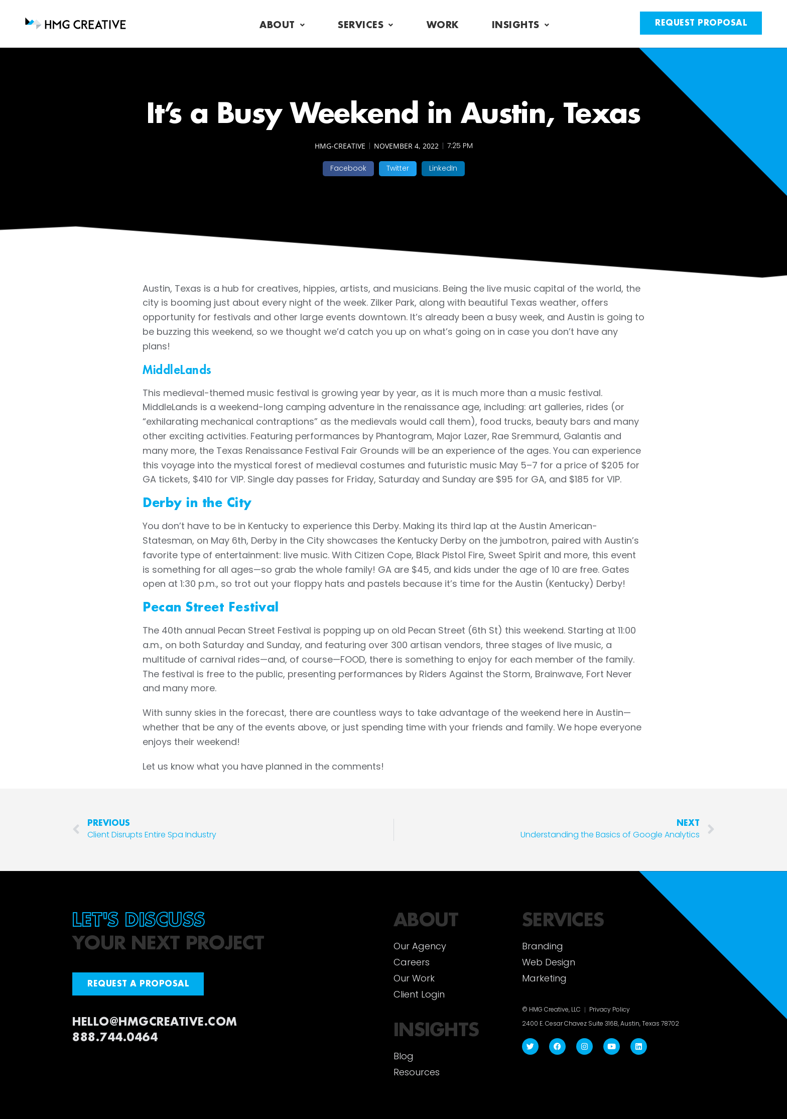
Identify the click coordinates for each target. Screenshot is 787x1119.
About (282, 25)
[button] (348, 168)
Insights (521, 25)
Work (443, 25)
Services (366, 25)
